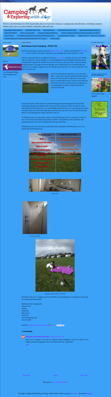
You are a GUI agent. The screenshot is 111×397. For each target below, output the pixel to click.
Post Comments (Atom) (59, 382)
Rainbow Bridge (55, 38)
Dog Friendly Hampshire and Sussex (90, 30)
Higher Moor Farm (56, 51)
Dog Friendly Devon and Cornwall (67, 30)
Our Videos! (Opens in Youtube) (66, 35)
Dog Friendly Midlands (11, 33)
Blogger (89, 393)
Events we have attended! (27, 33)
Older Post (83, 375)
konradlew (74, 393)
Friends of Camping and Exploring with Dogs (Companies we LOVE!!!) (80, 33)
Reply (27, 345)
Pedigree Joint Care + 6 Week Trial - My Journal (91, 35)
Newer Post (26, 375)
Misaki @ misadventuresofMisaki (37, 336)
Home (55, 375)
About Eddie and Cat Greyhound (13, 30)
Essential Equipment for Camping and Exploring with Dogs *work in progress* (26, 38)
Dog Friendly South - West (33, 30)
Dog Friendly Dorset (49, 30)
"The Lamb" (60, 58)
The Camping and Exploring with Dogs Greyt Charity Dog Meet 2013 (35, 35)
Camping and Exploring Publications (48, 33)
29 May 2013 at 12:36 (56, 336)
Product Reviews (9, 35)
